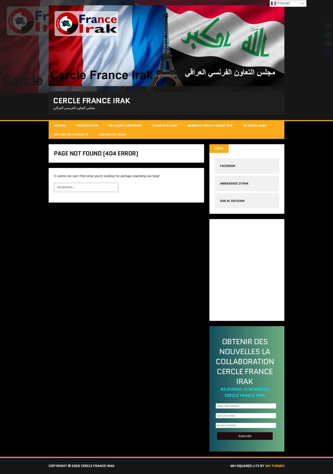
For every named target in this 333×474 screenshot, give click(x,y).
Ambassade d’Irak (234, 183)
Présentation (87, 125)
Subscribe (244, 436)
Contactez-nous (112, 134)
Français (280, 3)
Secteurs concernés (125, 125)
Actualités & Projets (71, 134)
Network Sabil (255, 125)
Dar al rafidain (232, 201)
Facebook (227, 166)
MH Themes (274, 465)
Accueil (60, 125)
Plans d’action (165, 125)
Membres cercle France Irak (210, 125)
